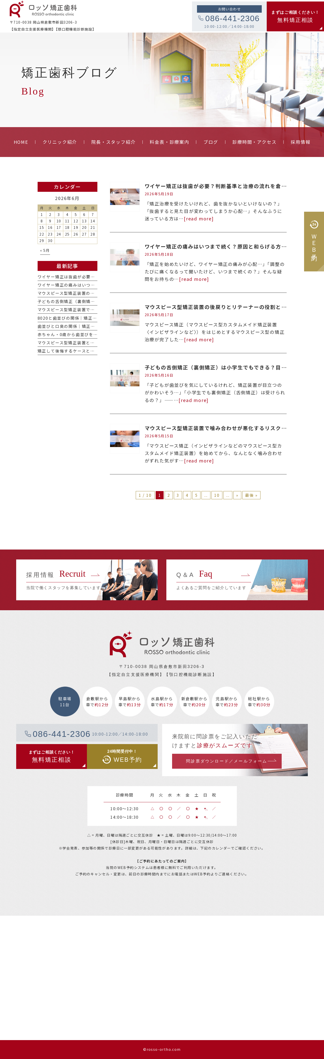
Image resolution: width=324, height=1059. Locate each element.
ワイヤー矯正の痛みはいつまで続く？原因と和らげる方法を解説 (224, 246)
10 (217, 495)
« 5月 (45, 250)
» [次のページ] (237, 495)
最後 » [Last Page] (251, 495)
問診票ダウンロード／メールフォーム (226, 761)
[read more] (199, 218)
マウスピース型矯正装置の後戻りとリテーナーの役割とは (216, 306)
